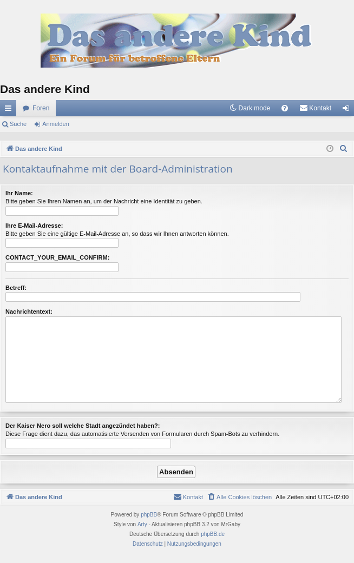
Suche (18, 124)
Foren (40, 108)
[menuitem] (285, 108)
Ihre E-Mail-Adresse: (34, 225)
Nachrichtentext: (29, 311)
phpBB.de (213, 534)
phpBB (149, 515)
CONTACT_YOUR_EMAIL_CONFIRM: (57, 257)
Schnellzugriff (10, 110)
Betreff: (16, 287)
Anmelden (55, 124)
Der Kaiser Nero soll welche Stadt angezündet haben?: (82, 425)
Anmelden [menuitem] (348, 110)
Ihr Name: (19, 193)
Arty (142, 524)
